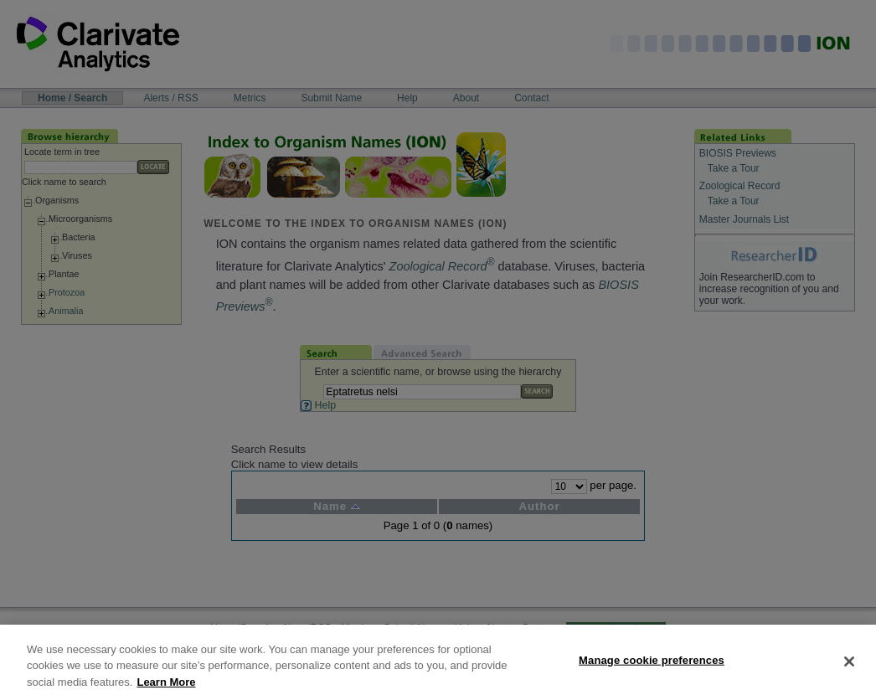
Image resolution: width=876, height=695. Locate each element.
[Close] (849, 673)
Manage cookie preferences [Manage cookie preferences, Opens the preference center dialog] (651, 672)
